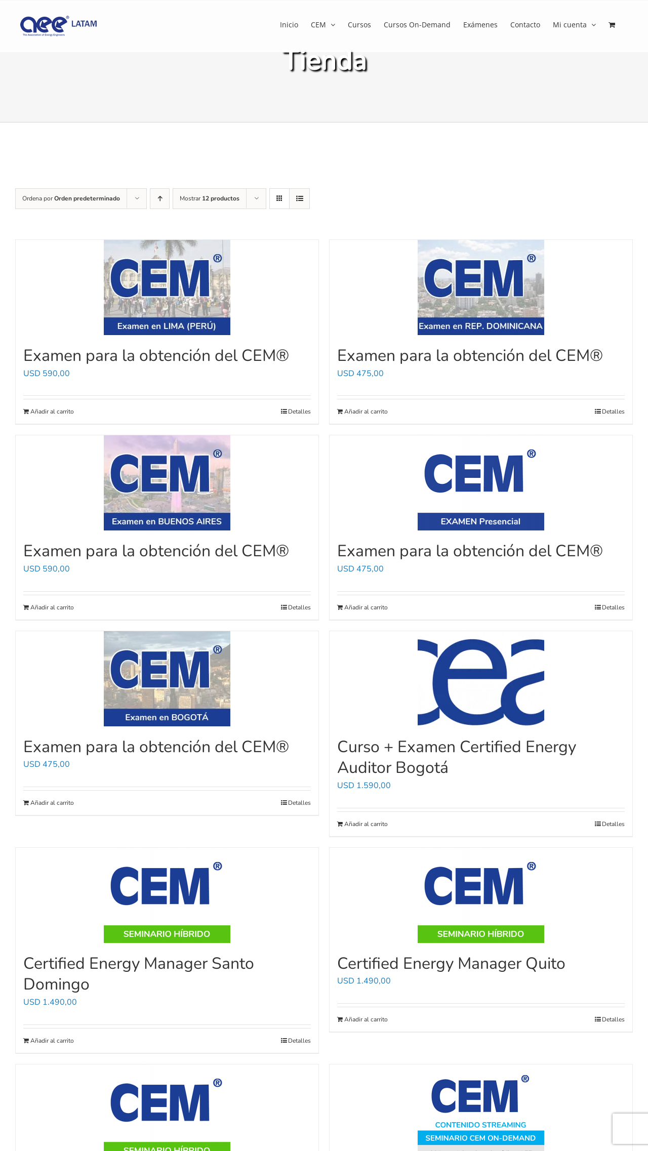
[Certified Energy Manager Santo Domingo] (167, 895)
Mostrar (209, 198)
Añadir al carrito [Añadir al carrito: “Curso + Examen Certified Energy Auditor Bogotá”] (366, 824)
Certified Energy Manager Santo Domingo (138, 974)
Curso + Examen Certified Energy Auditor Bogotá (456, 757)
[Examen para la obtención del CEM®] (167, 287)
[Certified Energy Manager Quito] (481, 895)
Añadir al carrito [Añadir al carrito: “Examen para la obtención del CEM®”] (52, 411)
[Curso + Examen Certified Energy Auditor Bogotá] (481, 678)
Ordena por (71, 198)
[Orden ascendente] (160, 198)
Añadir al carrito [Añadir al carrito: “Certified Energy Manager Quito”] (366, 1019)
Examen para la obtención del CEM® (156, 355)
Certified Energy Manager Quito (451, 963)
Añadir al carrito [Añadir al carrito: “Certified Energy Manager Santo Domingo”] (52, 1041)
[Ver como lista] (299, 199)
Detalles (299, 411)
